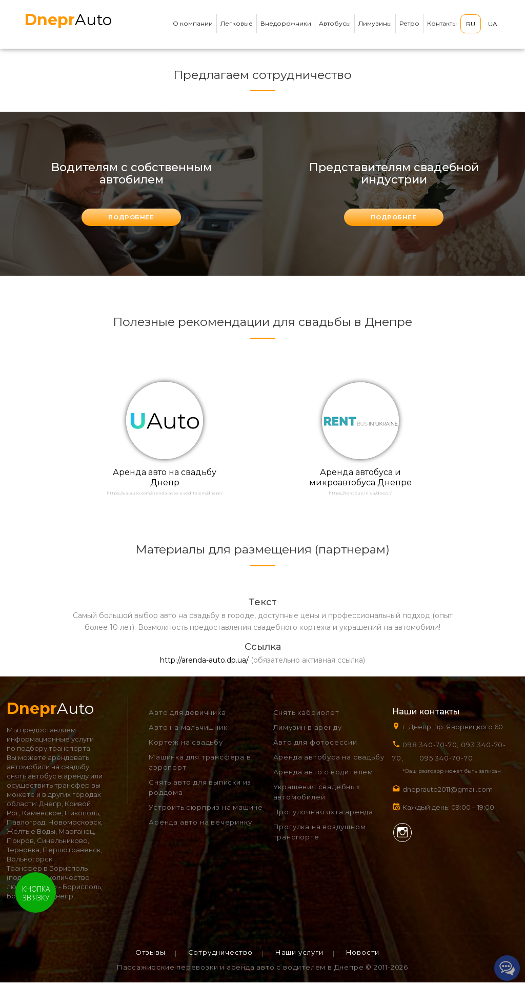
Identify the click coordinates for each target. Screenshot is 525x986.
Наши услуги (299, 956)
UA (492, 24)
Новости (363, 956)
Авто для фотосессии (315, 746)
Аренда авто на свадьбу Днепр (164, 480)
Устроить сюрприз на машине (206, 811)
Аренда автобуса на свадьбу (329, 760)
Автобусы (335, 23)
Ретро (409, 23)
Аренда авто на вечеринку (200, 825)
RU (470, 24)
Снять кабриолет (306, 716)
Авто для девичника (187, 716)
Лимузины (375, 23)
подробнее (131, 218)
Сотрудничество (220, 956)
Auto (68, 19)
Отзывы (150, 956)
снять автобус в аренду (48, 779)
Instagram (402, 835)
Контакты (442, 23)
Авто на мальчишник (188, 731)
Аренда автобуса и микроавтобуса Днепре (360, 480)
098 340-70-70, (430, 748)
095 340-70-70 (446, 761)
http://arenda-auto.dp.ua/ (204, 663)
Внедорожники (285, 23)
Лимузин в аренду (307, 731)
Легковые (236, 23)
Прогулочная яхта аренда (323, 815)
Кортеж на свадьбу (186, 746)
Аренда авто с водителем (323, 775)
